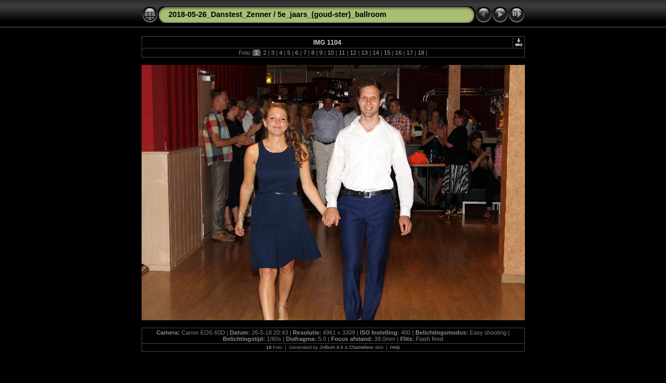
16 (398, 52)
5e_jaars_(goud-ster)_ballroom (332, 14)
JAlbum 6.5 (331, 347)
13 (364, 52)
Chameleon (361, 347)
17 (409, 52)
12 (353, 52)
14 (376, 52)
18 (421, 52)
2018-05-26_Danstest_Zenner (220, 14)
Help (395, 347)
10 (330, 52)
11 (342, 52)
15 (387, 52)
